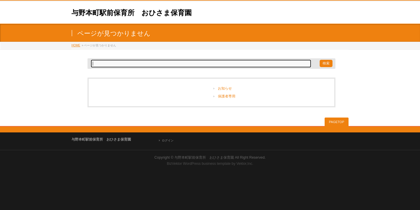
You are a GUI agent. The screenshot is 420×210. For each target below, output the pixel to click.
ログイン (168, 140)
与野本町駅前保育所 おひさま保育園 (131, 13)
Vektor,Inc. (245, 164)
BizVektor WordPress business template (199, 164)
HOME (75, 45)
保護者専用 (226, 96)
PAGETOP (336, 122)
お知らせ (225, 88)
